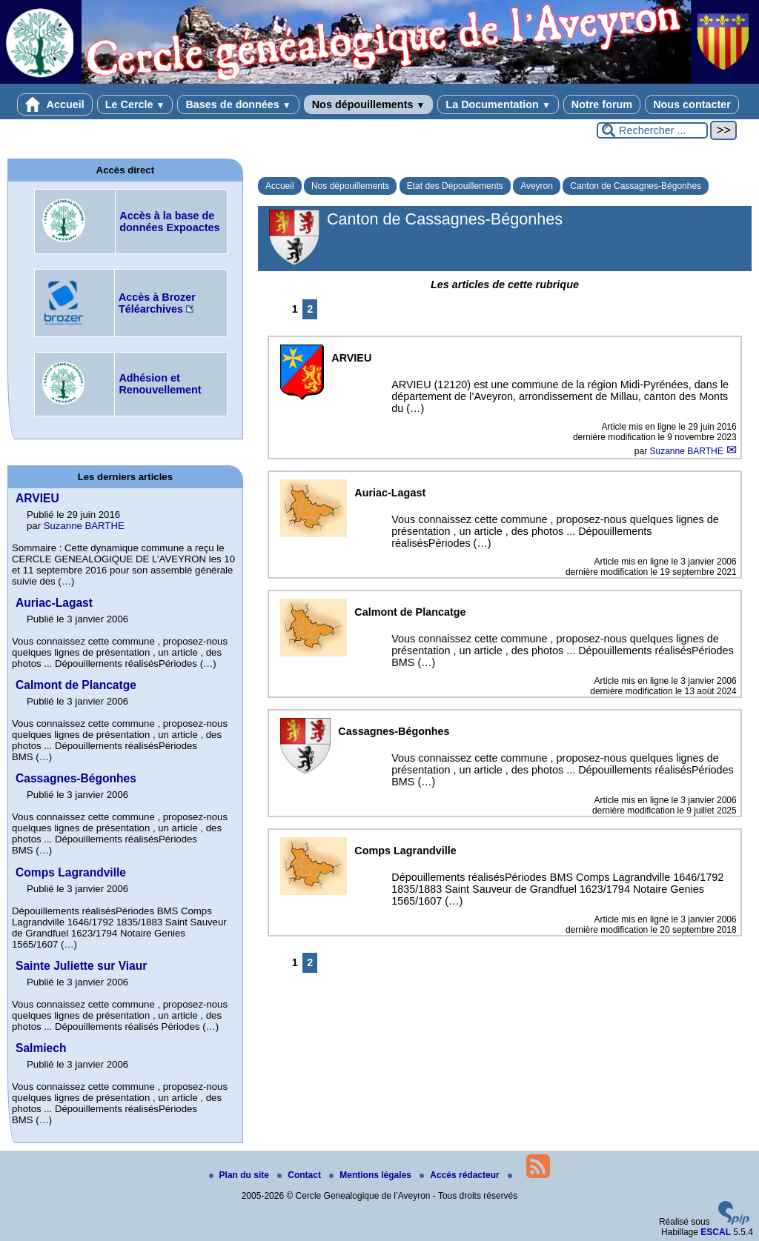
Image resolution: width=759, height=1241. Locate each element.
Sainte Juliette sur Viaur (81, 965)
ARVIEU (37, 498)
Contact (300, 1175)
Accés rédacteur (461, 1175)
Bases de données (238, 104)
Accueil (54, 104)
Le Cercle (135, 104)
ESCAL (715, 1232)
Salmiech (41, 1048)
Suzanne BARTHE (688, 451)
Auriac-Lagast (54, 602)
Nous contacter (692, 104)
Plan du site (240, 1175)
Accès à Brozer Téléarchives (157, 303)
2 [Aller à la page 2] (310, 309)
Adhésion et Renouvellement (160, 384)
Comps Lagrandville (71, 872)
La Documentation (497, 104)
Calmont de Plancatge (76, 685)
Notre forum (601, 104)
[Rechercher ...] (652, 130)
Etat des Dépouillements (455, 186)
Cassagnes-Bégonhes (76, 778)
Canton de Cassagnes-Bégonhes (635, 186)
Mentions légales (371, 1175)
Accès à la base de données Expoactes (169, 221)
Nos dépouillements (368, 104)
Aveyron (536, 186)
